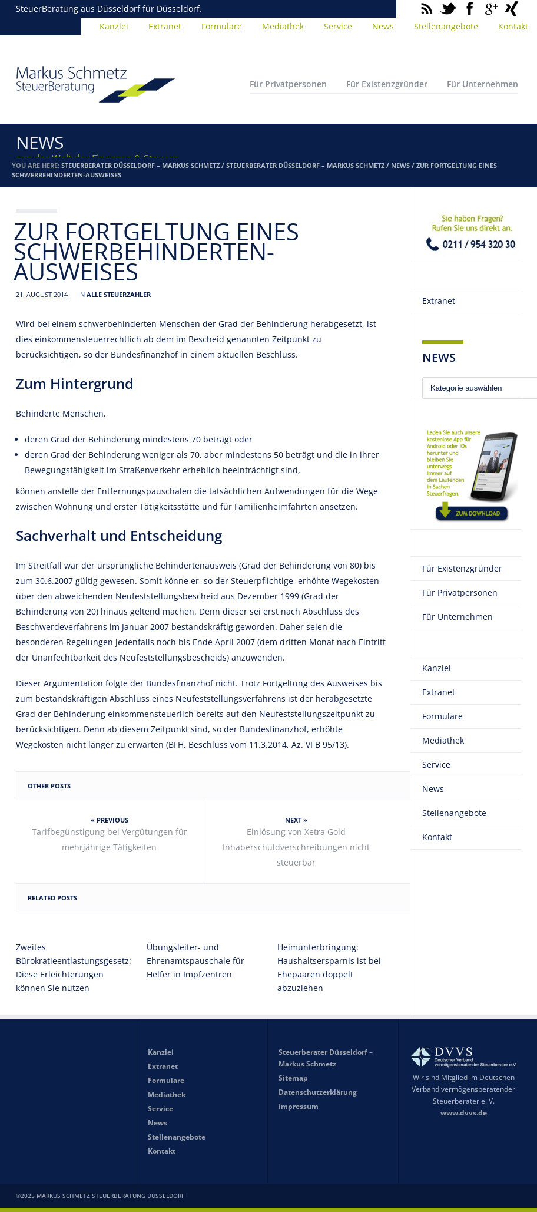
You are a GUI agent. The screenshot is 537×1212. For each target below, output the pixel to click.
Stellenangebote (446, 26)
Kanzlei (114, 26)
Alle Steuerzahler (119, 294)
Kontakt (437, 837)
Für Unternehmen (482, 84)
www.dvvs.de (463, 1113)
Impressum (299, 1106)
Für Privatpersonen (288, 84)
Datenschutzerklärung (318, 1092)
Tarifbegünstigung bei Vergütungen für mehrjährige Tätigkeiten (109, 839)
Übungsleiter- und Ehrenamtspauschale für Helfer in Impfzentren (195, 961)
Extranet (164, 26)
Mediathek (283, 26)
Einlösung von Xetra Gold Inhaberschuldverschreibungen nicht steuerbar (296, 847)
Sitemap (293, 1078)
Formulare (221, 26)
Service (338, 26)
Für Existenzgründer (386, 84)
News (383, 26)
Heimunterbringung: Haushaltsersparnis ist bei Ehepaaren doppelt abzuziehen (329, 967)
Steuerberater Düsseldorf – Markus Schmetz (140, 165)
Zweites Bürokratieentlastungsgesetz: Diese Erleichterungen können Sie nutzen (72, 967)
